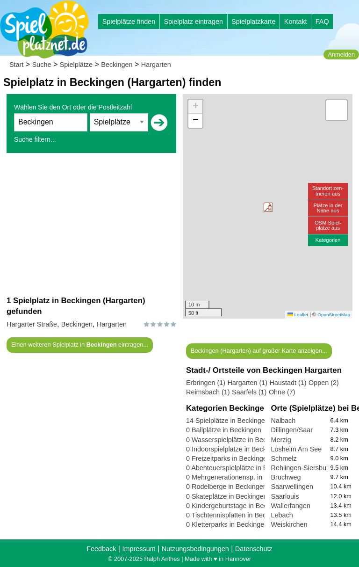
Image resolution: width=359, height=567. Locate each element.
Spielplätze (76, 64)
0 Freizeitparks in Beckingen (228, 458)
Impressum (138, 548)
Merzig (281, 439)
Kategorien (327, 240)
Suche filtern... (35, 139)
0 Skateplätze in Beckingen (226, 496)
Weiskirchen (289, 524)
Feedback (101, 548)
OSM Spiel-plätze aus (328, 225)
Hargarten (156, 64)
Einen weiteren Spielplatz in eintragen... (79, 344)
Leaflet (297, 314)
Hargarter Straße (32, 324)
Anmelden (341, 54)
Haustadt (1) (287, 382)
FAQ (322, 21)
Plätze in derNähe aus (327, 208)
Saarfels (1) (249, 392)
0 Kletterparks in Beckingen (227, 524)
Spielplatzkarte (253, 21)
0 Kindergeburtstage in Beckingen (236, 505)
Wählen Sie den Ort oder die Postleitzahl (73, 107)
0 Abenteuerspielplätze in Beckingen (240, 468)
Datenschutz (254, 548)
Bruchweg (286, 477)
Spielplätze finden (129, 21)
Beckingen (116, 64)
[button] (268, 207)
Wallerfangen (290, 505)
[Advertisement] (91, 224)
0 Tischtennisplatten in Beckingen (236, 515)
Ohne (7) (282, 392)
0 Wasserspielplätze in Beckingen (236, 439)
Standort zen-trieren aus (328, 190)
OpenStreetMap (333, 314)
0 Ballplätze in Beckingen (223, 430)
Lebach (282, 515)
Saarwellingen (292, 486)
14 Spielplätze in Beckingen (227, 420)
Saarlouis (285, 496)
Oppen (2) (324, 382)
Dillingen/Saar (292, 430)
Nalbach (283, 420)
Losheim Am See (296, 449)
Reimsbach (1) (208, 392)
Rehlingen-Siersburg (301, 468)
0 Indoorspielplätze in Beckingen (234, 449)
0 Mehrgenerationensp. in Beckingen (240, 477)
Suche (41, 64)
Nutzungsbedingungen (195, 548)
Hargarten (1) (247, 382)
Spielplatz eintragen (193, 21)
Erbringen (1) (205, 382)
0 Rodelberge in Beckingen (226, 486)
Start (16, 64)
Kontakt (295, 21)
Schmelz (284, 458)
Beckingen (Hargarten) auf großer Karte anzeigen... (259, 350)
